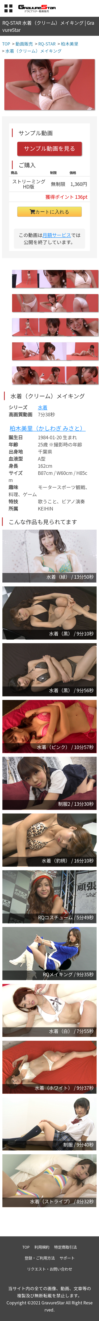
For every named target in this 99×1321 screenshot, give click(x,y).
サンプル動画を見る (49, 148)
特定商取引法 (65, 1247)
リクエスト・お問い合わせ (49, 1269)
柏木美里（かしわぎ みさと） (48, 428)
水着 (42, 407)
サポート (67, 1258)
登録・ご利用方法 (40, 1258)
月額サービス (56, 234)
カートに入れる (49, 211)
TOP (26, 1247)
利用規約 (41, 1247)
